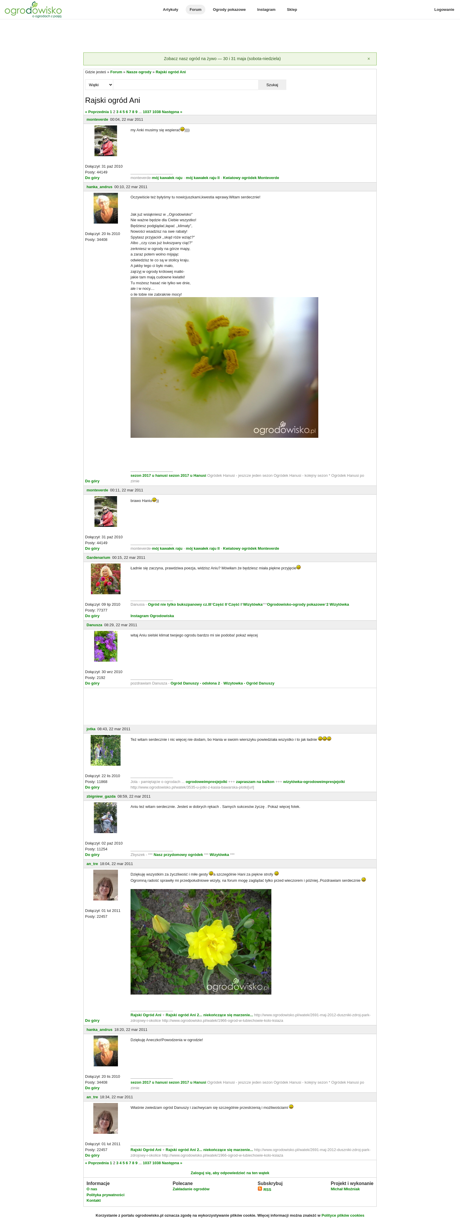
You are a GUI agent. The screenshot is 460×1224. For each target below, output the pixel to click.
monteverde (97, 119)
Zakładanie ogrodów (190, 1189)
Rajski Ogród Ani (147, 1015)
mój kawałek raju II (203, 178)
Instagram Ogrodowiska (152, 616)
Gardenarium (98, 557)
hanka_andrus (99, 187)
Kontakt (94, 1200)
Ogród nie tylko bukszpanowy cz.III (179, 604)
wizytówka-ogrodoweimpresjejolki (314, 781)
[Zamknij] (368, 59)
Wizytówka (253, 604)
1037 (147, 112)
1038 (156, 112)
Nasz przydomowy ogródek (179, 854)
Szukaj (272, 85)
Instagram (266, 9)
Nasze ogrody (138, 72)
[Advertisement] (230, 36)
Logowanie (444, 9)
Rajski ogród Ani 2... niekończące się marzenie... (209, 1015)
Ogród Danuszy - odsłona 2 (195, 683)
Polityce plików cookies (343, 1215)
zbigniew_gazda (101, 796)
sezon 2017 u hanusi (149, 475)
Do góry (92, 178)
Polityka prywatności (105, 1195)
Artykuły (170, 9)
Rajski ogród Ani (171, 72)
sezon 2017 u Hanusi (187, 475)
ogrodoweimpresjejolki (206, 781)
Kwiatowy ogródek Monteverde (251, 178)
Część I (235, 604)
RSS (264, 1189)
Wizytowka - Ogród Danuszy (248, 683)
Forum (195, 9)
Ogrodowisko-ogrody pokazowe (296, 604)
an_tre (92, 864)
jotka (91, 729)
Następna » (172, 112)
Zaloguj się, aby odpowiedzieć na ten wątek (230, 1173)
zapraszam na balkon (255, 781)
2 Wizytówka (337, 604)
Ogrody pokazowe (229, 9)
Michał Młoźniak (345, 1189)
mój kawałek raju (167, 178)
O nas (92, 1189)
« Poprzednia (97, 112)
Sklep (292, 9)
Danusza (94, 625)
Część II (220, 604)
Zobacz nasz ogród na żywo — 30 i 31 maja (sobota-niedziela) (222, 58)
